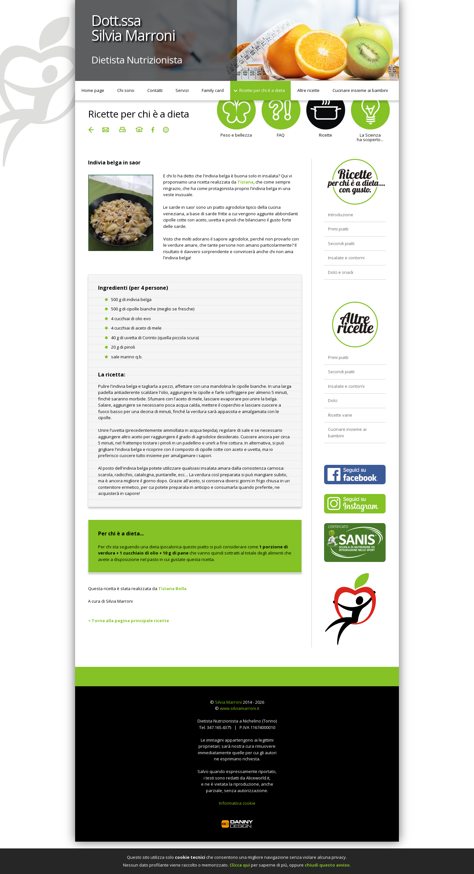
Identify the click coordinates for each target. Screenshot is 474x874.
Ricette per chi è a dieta (262, 90)
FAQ (281, 119)
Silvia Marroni (228, 702)
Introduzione (340, 215)
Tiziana (245, 182)
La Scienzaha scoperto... (370, 121)
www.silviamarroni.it (239, 708)
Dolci (332, 400)
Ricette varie (340, 415)
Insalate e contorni (346, 258)
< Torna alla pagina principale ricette (128, 620)
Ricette (325, 119)
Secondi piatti (341, 243)
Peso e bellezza (236, 119)
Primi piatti (338, 229)
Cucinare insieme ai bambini (360, 90)
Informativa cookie (237, 803)
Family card (213, 90)
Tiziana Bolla (172, 588)
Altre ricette (308, 90)
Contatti (155, 90)
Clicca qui (240, 865)
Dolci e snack (341, 272)
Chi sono (125, 90)
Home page (93, 90)
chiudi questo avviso (327, 865)
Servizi (182, 90)
